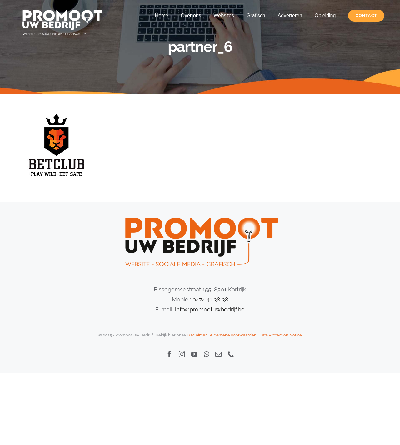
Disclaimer (197, 335)
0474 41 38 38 (210, 299)
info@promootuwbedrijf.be (210, 309)
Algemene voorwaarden (233, 335)
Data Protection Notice (280, 335)
